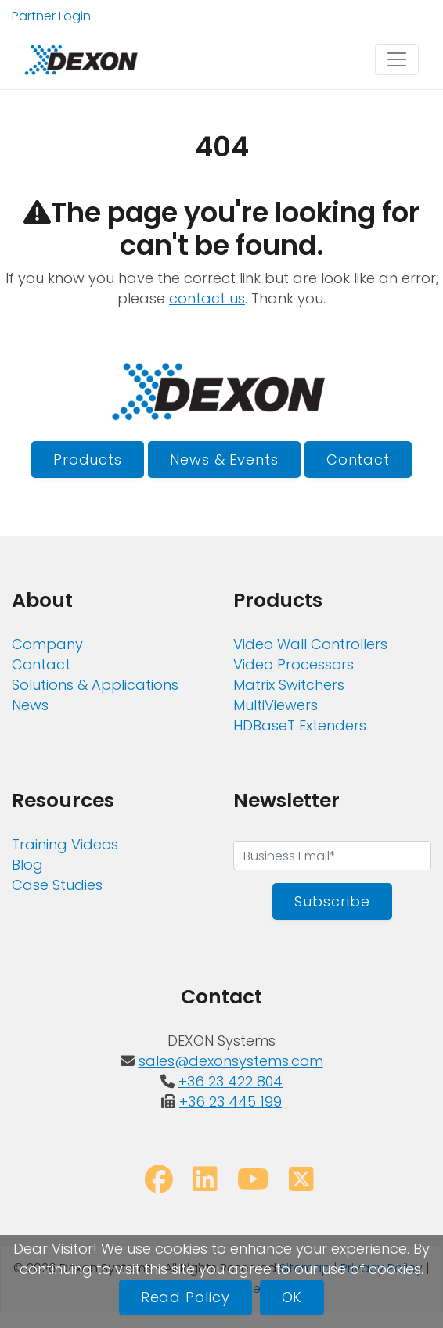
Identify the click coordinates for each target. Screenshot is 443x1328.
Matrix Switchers (288, 685)
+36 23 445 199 (230, 1101)
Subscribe (331, 901)
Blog (27, 864)
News (30, 705)
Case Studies (57, 885)
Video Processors (293, 664)
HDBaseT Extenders (299, 725)
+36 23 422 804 (230, 1081)
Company (47, 644)
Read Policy (185, 1297)
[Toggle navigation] (397, 59)
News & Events (224, 459)
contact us (207, 298)
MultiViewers (275, 705)
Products (87, 459)
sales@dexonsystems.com (231, 1061)
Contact (358, 459)
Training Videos (65, 844)
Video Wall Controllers (310, 644)
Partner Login (51, 16)
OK (292, 1297)
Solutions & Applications (95, 685)
